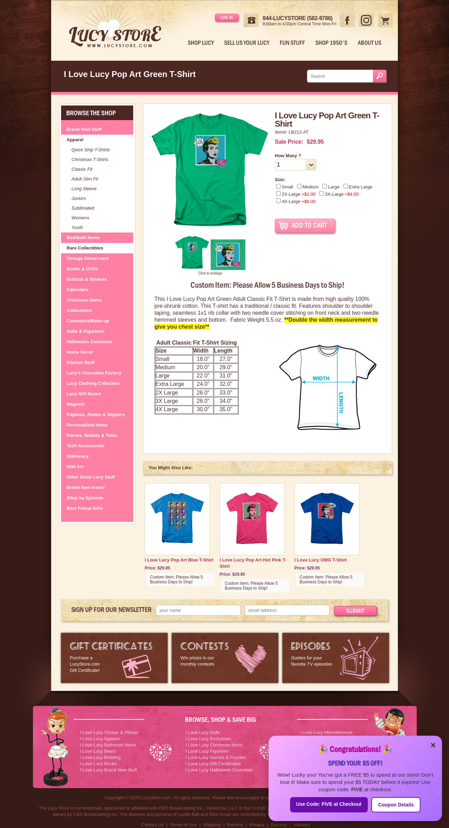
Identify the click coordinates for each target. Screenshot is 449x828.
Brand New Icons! (86, 487)
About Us (369, 42)
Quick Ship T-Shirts (90, 149)
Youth (77, 227)
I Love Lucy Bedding (100, 757)
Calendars (77, 289)
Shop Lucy (201, 42)
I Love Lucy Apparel (99, 738)
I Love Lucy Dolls (203, 732)
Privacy (256, 824)
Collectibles (79, 310)
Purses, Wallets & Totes (92, 435)
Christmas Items (84, 300)
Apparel (75, 139)
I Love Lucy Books (98, 763)
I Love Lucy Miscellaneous (326, 732)
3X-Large (338, 194)
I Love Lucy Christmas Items (214, 744)
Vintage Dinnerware (88, 258)
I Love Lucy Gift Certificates (213, 763)
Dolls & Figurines (85, 331)
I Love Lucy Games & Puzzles (216, 757)
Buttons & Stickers (87, 279)
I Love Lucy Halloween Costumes (219, 769)
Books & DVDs (82, 268)
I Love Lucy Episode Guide (335, 658)
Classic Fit (81, 169)
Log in (226, 17)
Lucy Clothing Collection (93, 383)
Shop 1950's (331, 42)
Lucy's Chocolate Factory (94, 372)
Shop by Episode (85, 497)
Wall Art (75, 466)
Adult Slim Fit (84, 178)
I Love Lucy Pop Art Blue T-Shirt (179, 560)
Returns (235, 824)
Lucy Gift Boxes (84, 393)
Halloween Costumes (89, 341)
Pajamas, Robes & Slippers (96, 414)
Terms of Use (183, 824)
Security (279, 824)
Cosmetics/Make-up (88, 320)
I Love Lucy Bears (98, 751)
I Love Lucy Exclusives (208, 738)
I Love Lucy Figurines (207, 751)
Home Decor (80, 352)
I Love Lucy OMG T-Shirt (320, 560)
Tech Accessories (85, 445)
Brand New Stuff (84, 129)
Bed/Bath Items (83, 237)
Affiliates (302, 824)
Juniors (78, 198)
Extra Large (358, 186)
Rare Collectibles (85, 248)
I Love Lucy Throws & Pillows (109, 732)
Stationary (78, 456)
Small (284, 186)
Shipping (212, 824)
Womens (80, 217)
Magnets (76, 404)
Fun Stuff (292, 42)
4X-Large (295, 201)
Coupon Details (396, 805)
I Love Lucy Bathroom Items (108, 744)
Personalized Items (87, 425)
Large (330, 186)
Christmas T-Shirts (89, 159)
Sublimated (82, 208)
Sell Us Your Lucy (246, 42)
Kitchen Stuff (81, 362)
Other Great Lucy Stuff (91, 477)
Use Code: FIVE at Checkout (329, 804)
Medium (308, 186)
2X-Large (295, 194)
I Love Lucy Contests (225, 658)
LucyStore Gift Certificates (114, 658)
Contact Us (152, 824)
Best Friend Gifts (85, 508)
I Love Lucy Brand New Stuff (108, 769)
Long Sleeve (83, 188)
